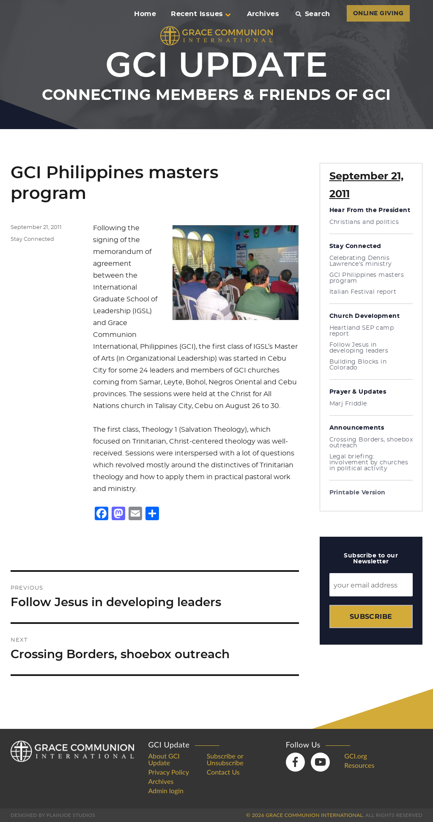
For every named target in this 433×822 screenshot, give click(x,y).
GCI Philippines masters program (366, 278)
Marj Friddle (348, 404)
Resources (359, 765)
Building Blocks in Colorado (358, 365)
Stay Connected (32, 239)
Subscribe (371, 616)
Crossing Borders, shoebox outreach (371, 443)
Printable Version (357, 493)
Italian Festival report (363, 292)
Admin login (166, 790)
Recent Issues (200, 14)
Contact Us (223, 772)
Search (313, 14)
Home (145, 14)
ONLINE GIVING (378, 14)
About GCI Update (163, 759)
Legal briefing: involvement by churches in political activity (368, 463)
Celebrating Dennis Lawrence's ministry (360, 261)
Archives (263, 14)
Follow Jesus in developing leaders (359, 348)
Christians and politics (364, 222)
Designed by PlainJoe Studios (53, 815)
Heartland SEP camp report (361, 331)
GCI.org (355, 756)
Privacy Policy (168, 772)
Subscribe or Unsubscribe (225, 759)
